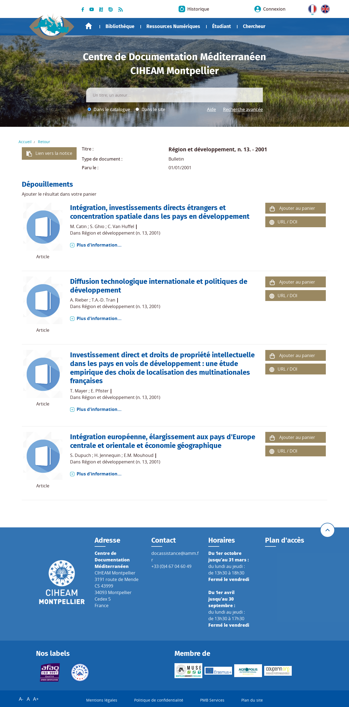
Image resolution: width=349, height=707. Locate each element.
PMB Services (212, 700)
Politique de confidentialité (158, 700)
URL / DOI (287, 222)
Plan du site (252, 700)
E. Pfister (100, 391)
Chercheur (254, 26)
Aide (211, 109)
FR (310, 8)
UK (324, 8)
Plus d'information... (99, 245)
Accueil (89, 26)
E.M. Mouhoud (139, 455)
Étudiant (221, 26)
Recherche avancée (243, 109)
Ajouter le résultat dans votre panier (59, 194)
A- (21, 699)
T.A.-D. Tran (103, 300)
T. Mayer (79, 391)
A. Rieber (79, 300)
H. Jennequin (107, 455)
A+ (36, 699)
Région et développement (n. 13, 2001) (121, 233)
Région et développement (201, 149)
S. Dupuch (80, 455)
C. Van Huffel (121, 226)
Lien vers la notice (53, 153)
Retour (44, 141)
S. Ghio (97, 226)
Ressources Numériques (173, 26)
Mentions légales (101, 700)
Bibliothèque (120, 26)
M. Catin (78, 226)
